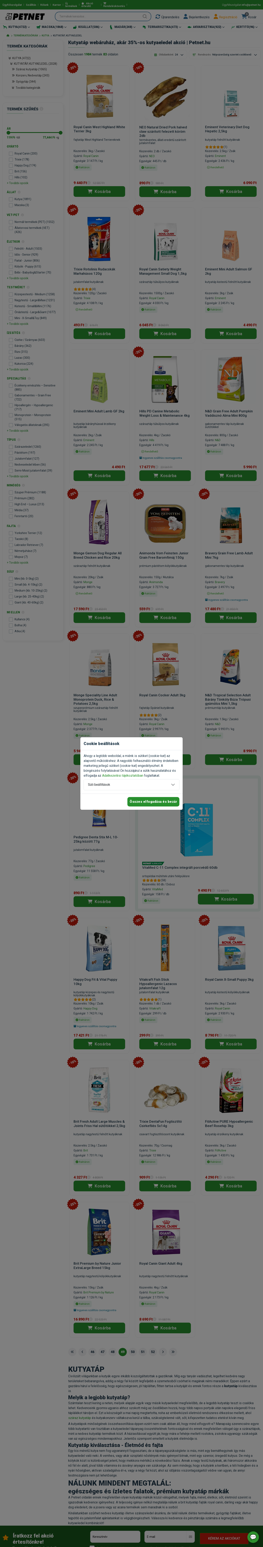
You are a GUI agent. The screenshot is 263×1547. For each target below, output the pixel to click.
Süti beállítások (99, 785)
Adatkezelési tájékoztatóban (122, 776)
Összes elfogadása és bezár (153, 802)
